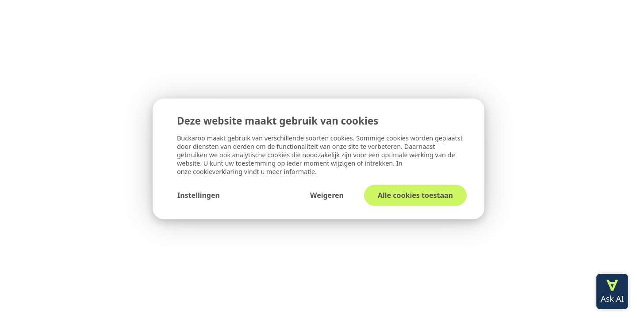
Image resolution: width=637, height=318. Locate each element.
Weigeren (327, 196)
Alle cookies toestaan (415, 196)
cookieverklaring (218, 172)
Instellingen (198, 196)
